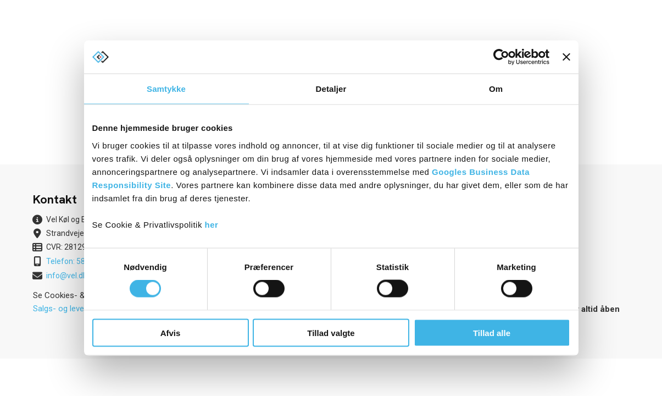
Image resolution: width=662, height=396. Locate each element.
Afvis (170, 332)
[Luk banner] (566, 57)
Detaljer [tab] (331, 89)
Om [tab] (496, 89)
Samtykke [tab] (166, 89)
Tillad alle (491, 332)
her (212, 224)
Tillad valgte (330, 332)
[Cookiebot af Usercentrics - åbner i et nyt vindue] (501, 57)
